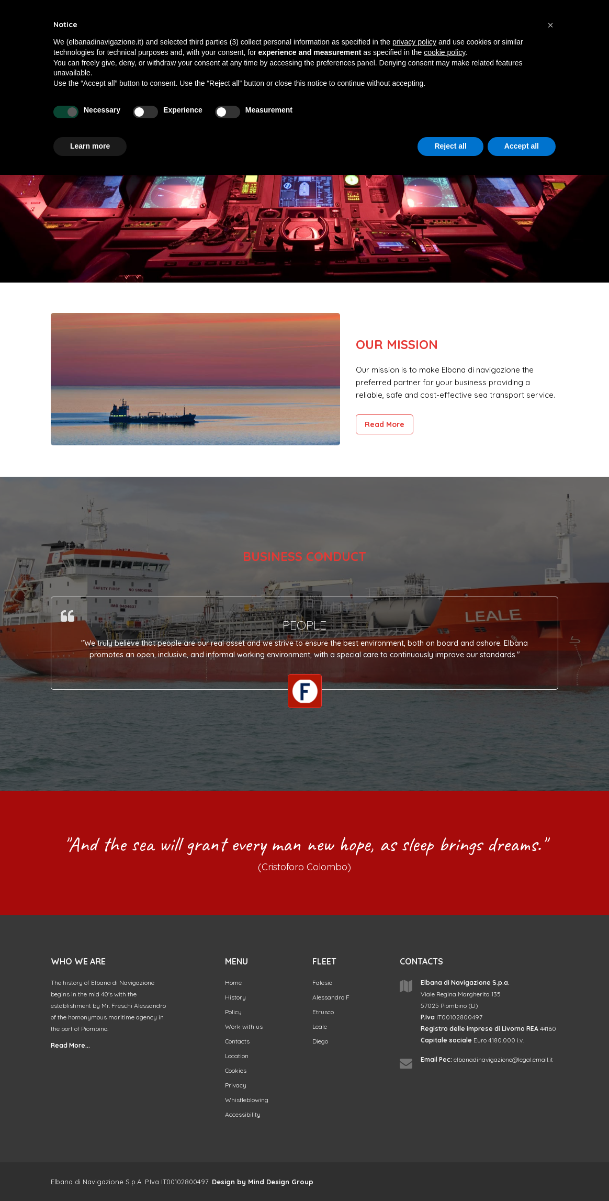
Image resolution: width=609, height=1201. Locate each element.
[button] (550, 25)
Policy (233, 1012)
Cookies (235, 1070)
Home (233, 982)
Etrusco (323, 1012)
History (235, 997)
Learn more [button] (90, 146)
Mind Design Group (280, 1181)
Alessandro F (330, 997)
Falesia (322, 982)
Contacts (237, 1041)
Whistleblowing (246, 1100)
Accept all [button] (521, 146)
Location (237, 1056)
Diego (320, 1041)
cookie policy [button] (444, 52)
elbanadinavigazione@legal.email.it (503, 1059)
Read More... (70, 1045)
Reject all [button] (450, 146)
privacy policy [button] (414, 42)
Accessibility (243, 1114)
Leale (319, 1026)
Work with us (244, 1026)
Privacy (235, 1085)
